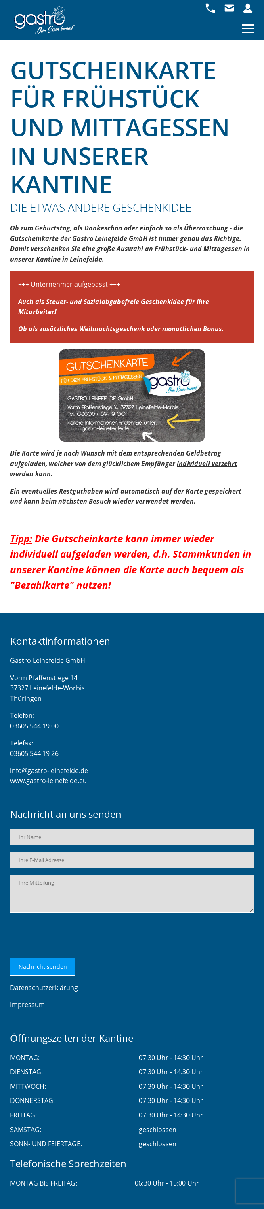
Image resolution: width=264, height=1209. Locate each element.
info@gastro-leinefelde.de (49, 770)
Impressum (27, 1004)
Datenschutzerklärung (44, 987)
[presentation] (71, 935)
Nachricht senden (43, 967)
